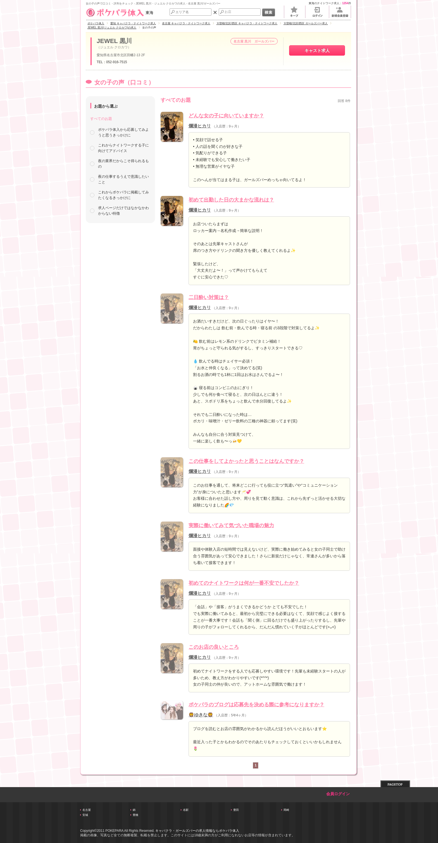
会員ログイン (338, 794)
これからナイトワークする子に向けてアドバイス (123, 148)
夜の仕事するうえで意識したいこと (123, 179)
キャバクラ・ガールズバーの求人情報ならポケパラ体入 (197, 831)
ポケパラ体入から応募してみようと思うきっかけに (123, 132)
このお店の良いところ (214, 647)
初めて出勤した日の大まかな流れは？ (231, 200)
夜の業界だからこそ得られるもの (123, 164)
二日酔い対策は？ (209, 297)
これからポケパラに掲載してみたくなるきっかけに (123, 195)
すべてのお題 (101, 119)
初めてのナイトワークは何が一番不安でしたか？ (244, 583)
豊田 (236, 809)
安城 (85, 814)
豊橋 (135, 814)
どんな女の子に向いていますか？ (226, 116)
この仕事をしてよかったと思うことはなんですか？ (246, 461)
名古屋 (86, 809)
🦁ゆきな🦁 (201, 714)
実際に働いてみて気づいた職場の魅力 (231, 525)
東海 (119, 12)
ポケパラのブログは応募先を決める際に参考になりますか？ (256, 704)
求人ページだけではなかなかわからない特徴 (123, 211)
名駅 (186, 809)
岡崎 (286, 809)
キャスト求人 (317, 50)
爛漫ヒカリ (200, 126)
